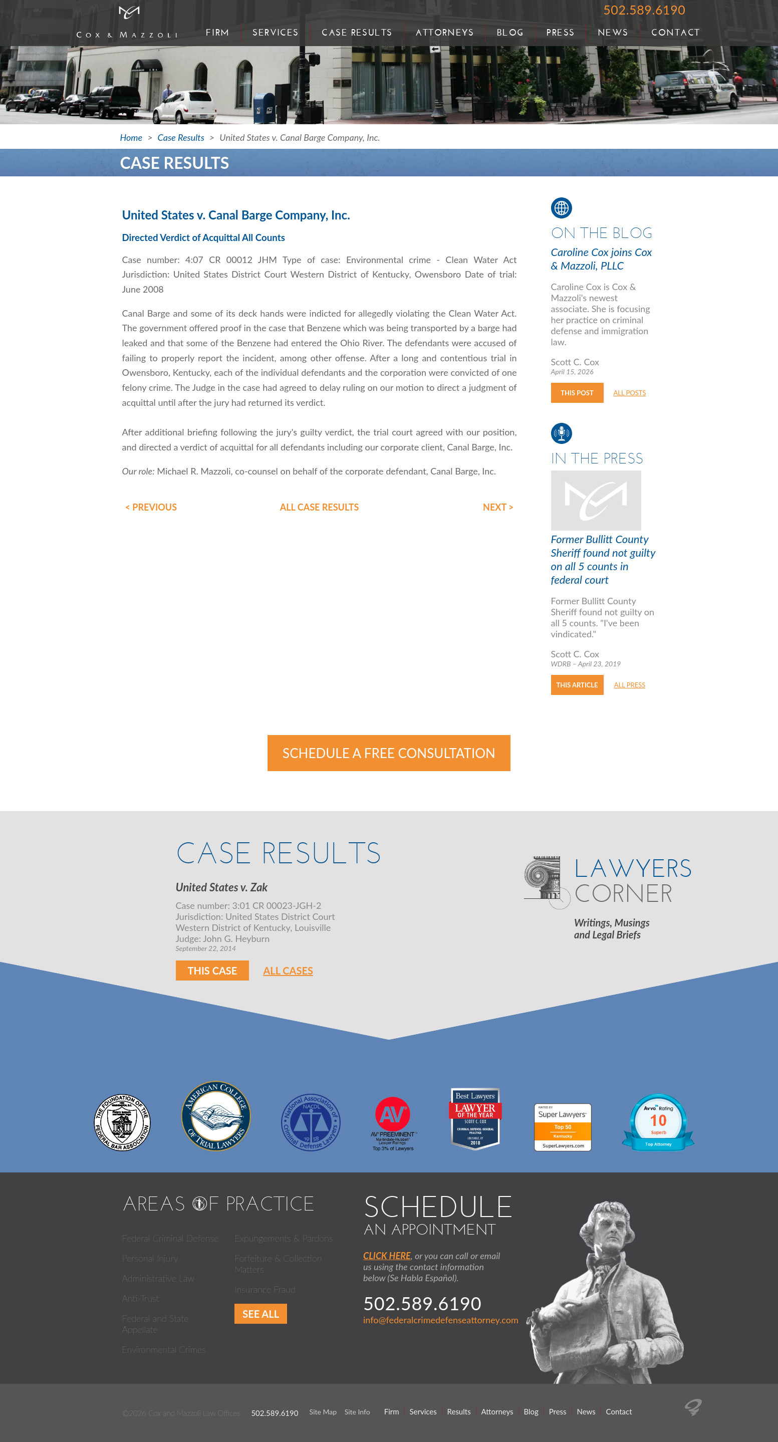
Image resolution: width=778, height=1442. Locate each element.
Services (275, 32)
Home (131, 137)
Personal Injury (150, 1258)
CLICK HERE (387, 1255)
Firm (218, 32)
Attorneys (444, 32)
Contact (675, 32)
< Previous (151, 507)
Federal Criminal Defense (170, 1238)
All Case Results (319, 507)
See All (260, 1314)
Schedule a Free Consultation (389, 753)
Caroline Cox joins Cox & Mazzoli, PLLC (601, 258)
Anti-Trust (140, 1298)
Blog (510, 32)
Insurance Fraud (265, 1289)
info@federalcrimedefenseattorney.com (440, 1319)
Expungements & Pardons (283, 1238)
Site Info (357, 1411)
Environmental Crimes (164, 1349)
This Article (577, 685)
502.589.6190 (644, 9)
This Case (212, 971)
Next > (498, 507)
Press (561, 32)
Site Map (323, 1411)
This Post (577, 393)
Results (459, 1411)
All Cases (288, 971)
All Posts (629, 393)
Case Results (357, 32)
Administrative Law (158, 1278)
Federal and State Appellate (155, 1324)
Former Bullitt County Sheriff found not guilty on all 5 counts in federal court (603, 559)
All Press (630, 685)
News (613, 32)
